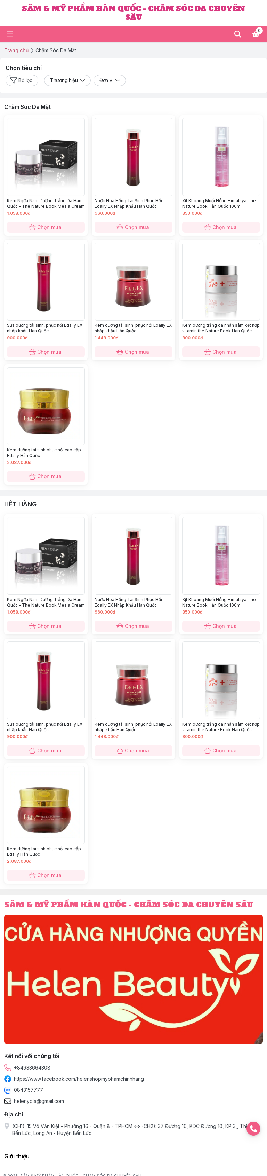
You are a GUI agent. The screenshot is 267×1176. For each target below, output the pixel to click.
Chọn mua (46, 227)
